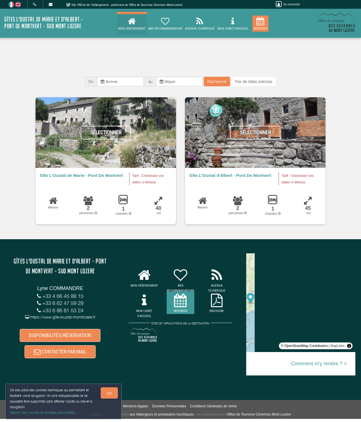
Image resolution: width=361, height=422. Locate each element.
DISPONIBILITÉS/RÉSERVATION (60, 337)
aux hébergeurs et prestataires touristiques (162, 418)
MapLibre (338, 347)
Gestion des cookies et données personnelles (43, 412)
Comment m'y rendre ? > (319, 365)
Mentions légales (135, 410)
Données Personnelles (169, 410)
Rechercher (216, 82)
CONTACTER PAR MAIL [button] (60, 354)
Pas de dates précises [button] (253, 82)
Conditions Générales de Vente (213, 410)
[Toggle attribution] (349, 347)
